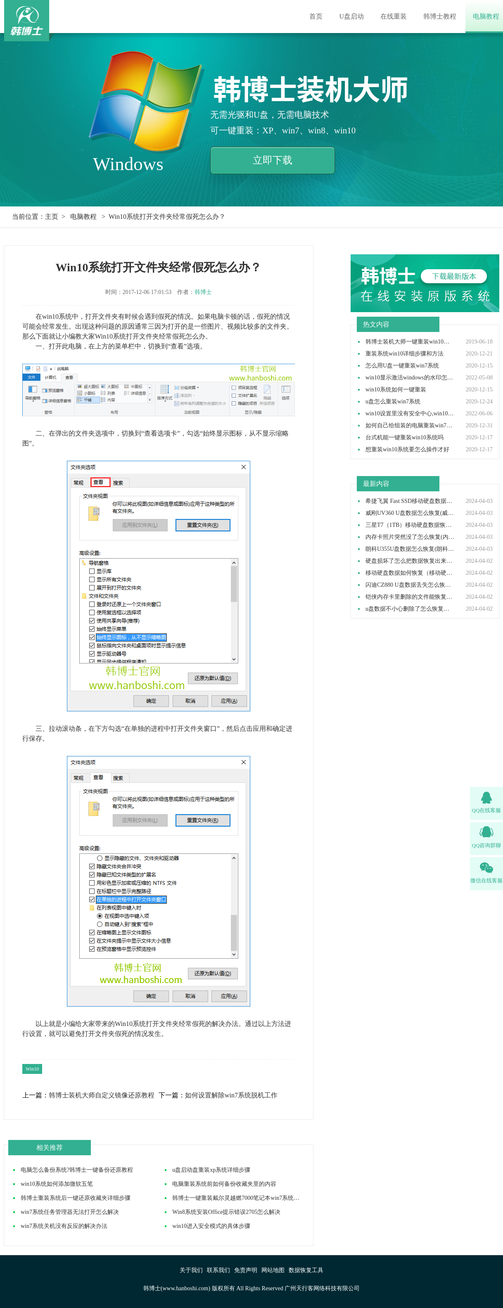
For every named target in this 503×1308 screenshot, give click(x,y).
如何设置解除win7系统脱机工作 (231, 1095)
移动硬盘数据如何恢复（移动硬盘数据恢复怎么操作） (410, 573)
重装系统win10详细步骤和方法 (404, 354)
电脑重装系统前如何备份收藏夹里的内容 (224, 1184)
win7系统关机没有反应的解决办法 (64, 1226)
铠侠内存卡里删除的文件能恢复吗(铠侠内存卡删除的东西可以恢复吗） (410, 597)
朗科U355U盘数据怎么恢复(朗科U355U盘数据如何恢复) (410, 549)
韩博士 (203, 292)
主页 (51, 216)
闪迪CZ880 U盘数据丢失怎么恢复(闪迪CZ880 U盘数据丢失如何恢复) (410, 585)
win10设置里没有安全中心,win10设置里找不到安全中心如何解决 (410, 414)
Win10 (32, 1069)
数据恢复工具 (306, 1270)
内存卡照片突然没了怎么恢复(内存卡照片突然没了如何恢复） (410, 537)
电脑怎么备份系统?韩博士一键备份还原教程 (77, 1170)
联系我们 (218, 1270)
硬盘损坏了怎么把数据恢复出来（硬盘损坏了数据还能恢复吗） (410, 561)
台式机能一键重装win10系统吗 (404, 438)
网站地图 (273, 1270)
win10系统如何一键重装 (395, 390)
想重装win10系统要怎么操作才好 (407, 450)
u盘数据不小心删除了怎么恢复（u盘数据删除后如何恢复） (410, 609)
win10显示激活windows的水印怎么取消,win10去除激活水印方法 (410, 378)
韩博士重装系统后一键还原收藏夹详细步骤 (75, 1198)
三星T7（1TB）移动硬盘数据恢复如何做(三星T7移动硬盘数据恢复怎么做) (410, 525)
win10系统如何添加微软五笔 (57, 1184)
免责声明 (245, 1270)
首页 (316, 16)
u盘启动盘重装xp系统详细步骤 (211, 1170)
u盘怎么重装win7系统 (392, 402)
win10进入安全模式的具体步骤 (211, 1226)
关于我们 (191, 1270)
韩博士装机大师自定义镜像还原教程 (101, 1095)
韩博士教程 (439, 16)
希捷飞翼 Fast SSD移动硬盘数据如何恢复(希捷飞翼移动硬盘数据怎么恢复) (410, 501)
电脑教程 (486, 16)
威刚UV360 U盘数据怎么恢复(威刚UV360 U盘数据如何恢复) (410, 513)
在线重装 (393, 16)
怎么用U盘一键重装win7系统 (402, 366)
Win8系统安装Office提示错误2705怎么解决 (226, 1212)
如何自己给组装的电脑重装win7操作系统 (410, 426)
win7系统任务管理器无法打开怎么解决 (70, 1212)
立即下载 (272, 160)
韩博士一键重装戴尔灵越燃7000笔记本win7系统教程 (238, 1198)
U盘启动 (351, 16)
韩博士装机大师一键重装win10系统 (410, 342)
